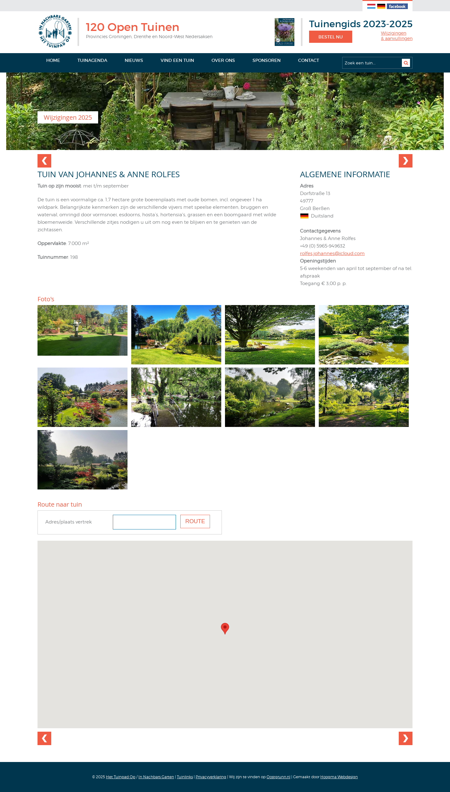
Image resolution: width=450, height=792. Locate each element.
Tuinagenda (92, 60)
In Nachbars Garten (156, 776)
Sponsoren (266, 60)
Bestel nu (330, 37)
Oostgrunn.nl (278, 776)
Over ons (223, 60)
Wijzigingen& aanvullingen (396, 36)
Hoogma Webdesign (339, 776)
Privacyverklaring (211, 776)
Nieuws (134, 60)
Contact (308, 60)
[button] (225, 628)
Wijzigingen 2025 (68, 117)
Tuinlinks (185, 776)
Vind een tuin (177, 60)
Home (53, 60)
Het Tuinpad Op (120, 776)
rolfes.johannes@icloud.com (332, 253)
